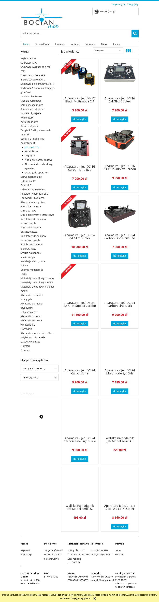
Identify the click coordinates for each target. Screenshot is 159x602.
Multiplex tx (31, 151)
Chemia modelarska (32, 269)
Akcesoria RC (28, 324)
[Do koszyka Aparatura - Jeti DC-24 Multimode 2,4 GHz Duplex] (119, 391)
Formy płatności (76, 550)
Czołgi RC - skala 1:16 (32, 138)
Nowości (25, 345)
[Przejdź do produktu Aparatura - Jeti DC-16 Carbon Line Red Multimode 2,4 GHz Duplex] (79, 145)
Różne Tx (30, 155)
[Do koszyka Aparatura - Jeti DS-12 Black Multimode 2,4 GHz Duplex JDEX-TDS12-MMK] (79, 119)
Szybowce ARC (29, 62)
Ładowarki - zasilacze (32, 197)
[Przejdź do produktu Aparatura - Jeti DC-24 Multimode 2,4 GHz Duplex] (119, 350)
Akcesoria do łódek (31, 316)
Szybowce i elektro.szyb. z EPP (37, 83)
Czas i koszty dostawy (79, 554)
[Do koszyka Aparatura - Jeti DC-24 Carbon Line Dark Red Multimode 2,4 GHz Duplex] (119, 256)
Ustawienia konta (53, 554)
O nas (118, 550)
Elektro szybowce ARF (33, 75)
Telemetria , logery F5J (33, 189)
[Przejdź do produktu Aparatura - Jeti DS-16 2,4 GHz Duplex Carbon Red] (119, 145)
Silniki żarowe (28, 210)
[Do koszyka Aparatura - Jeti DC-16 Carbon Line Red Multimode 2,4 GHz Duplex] (79, 187)
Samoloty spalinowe (32, 105)
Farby (24, 274)
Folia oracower (29, 312)
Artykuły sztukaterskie (33, 337)
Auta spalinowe (29, 121)
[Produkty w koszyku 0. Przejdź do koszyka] (105, 11)
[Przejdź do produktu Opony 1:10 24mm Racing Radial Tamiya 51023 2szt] (39, 432)
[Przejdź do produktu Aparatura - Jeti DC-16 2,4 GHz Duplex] (119, 78)
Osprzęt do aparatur (36, 172)
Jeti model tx (32, 147)
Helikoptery (27, 117)
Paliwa (24, 265)
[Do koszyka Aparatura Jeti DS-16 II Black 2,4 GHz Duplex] (119, 526)
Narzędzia (26, 328)
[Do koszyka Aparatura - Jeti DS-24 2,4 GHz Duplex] (79, 256)
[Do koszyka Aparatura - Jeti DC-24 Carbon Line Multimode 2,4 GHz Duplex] (79, 391)
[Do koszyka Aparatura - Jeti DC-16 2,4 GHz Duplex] (119, 119)
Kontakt (119, 554)
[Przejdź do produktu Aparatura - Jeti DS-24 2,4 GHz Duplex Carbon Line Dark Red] (79, 282)
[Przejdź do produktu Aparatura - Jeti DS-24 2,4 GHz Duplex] (79, 214)
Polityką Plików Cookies (79, 594)
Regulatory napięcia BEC (34, 193)
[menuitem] (26, 44)
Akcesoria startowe (31, 320)
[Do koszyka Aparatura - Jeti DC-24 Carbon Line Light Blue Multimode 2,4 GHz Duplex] (79, 459)
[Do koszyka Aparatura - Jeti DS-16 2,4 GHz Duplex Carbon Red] (119, 187)
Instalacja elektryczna (33, 261)
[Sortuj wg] (108, 50)
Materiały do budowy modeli (37, 282)
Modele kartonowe (31, 100)
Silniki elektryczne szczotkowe (37, 214)
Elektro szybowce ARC (33, 79)
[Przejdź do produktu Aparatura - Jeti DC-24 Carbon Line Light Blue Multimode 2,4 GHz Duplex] (79, 417)
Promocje (26, 350)
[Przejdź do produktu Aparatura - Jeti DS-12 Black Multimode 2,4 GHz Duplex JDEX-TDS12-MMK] (79, 78)
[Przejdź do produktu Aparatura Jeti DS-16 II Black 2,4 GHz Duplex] (119, 485)
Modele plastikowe (31, 96)
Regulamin (26, 550)
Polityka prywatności (101, 554)
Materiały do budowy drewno (37, 278)
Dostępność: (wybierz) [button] (34, 368)
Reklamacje (26, 554)
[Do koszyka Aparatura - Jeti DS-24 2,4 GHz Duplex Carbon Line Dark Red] (79, 323)
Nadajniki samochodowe (38, 159)
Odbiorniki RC (28, 181)
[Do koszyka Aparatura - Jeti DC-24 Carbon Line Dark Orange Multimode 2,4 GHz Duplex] (119, 323)
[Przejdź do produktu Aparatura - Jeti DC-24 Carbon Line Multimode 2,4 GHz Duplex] (79, 350)
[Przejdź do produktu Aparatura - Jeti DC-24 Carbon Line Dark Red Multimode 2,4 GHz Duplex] (119, 214)
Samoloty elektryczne (32, 109)
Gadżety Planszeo (30, 341)
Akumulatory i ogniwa (33, 202)
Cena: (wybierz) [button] (30, 377)
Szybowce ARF (28, 58)
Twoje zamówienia (53, 550)
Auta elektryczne (30, 126)
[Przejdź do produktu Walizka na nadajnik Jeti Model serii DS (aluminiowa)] (119, 417)
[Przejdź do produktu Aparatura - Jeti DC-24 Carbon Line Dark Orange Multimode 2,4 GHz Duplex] (119, 282)
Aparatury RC (28, 143)
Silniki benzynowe (31, 206)
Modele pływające (31, 113)
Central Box (27, 185)
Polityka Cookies (99, 550)
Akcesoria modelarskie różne (37, 333)
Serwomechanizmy (31, 176)
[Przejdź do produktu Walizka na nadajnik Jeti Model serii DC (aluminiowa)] (79, 485)
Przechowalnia (51, 558)
